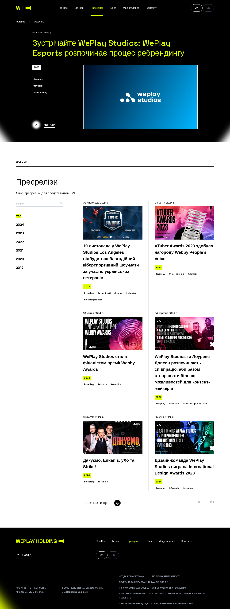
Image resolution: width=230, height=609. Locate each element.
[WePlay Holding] (23, 8)
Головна (20, 21)
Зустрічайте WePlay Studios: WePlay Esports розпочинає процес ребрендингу (108, 48)
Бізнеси (79, 8)
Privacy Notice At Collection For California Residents (152, 587)
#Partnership (176, 273)
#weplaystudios (93, 299)
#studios (38, 85)
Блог (113, 8)
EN (208, 8)
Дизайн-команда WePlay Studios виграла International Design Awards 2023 (184, 466)
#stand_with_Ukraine (110, 293)
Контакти (151, 8)
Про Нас (63, 8)
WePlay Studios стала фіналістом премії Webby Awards (109, 363)
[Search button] (61, 204)
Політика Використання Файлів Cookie (143, 582)
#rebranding (40, 92)
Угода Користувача (131, 576)
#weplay (38, 79)
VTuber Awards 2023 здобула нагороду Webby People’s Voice (184, 252)
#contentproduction (195, 403)
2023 (36, 67)
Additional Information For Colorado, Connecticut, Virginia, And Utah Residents (162, 595)
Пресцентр (97, 8)
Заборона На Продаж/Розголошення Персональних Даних (157, 603)
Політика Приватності (166, 576)
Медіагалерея (131, 8)
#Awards (193, 273)
